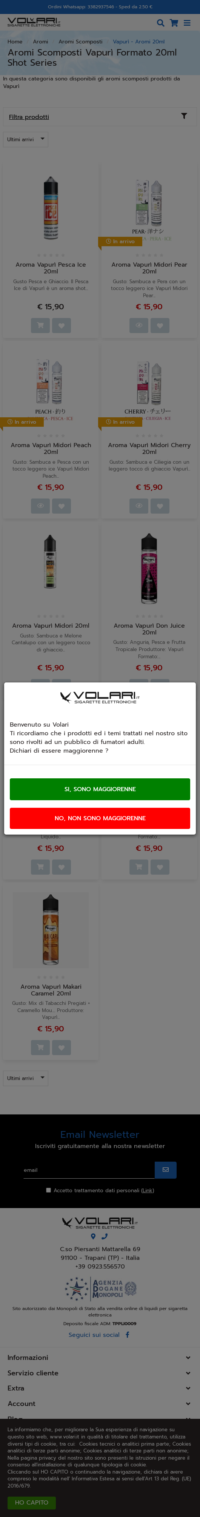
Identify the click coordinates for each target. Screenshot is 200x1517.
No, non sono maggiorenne (100, 818)
